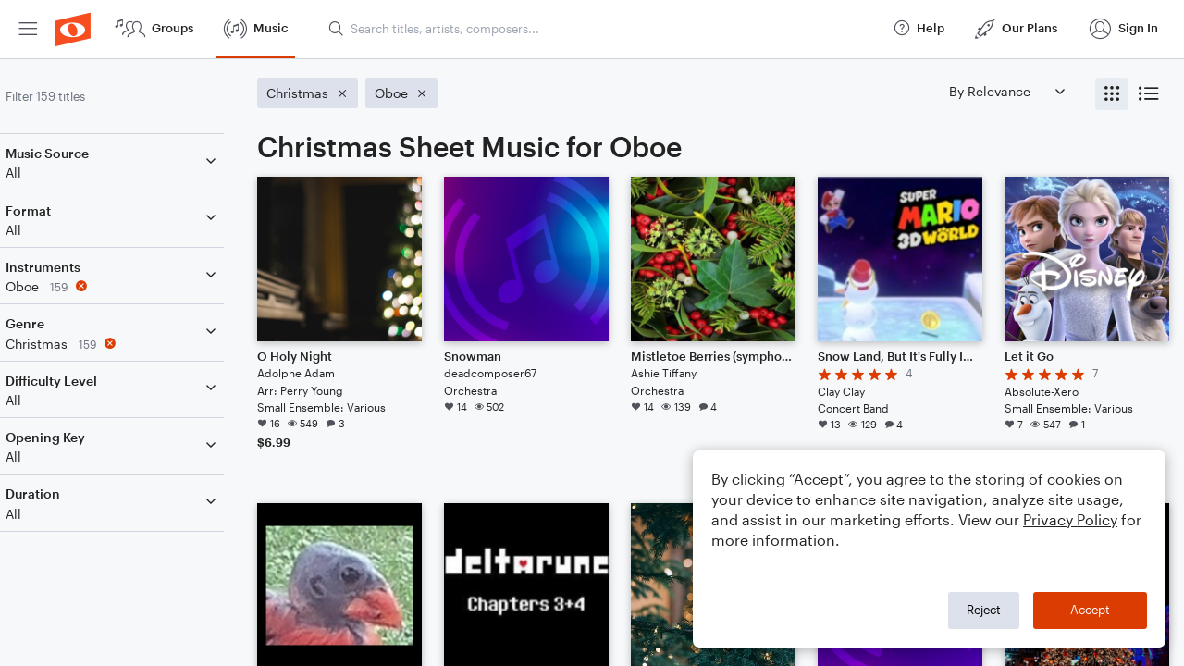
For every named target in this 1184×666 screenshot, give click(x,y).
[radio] (1111, 94)
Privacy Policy (1070, 519)
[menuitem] (27, 29)
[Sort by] (1006, 91)
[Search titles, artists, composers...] (602, 28)
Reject (984, 609)
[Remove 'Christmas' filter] (137, 344)
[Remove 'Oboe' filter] (137, 286)
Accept (1090, 609)
